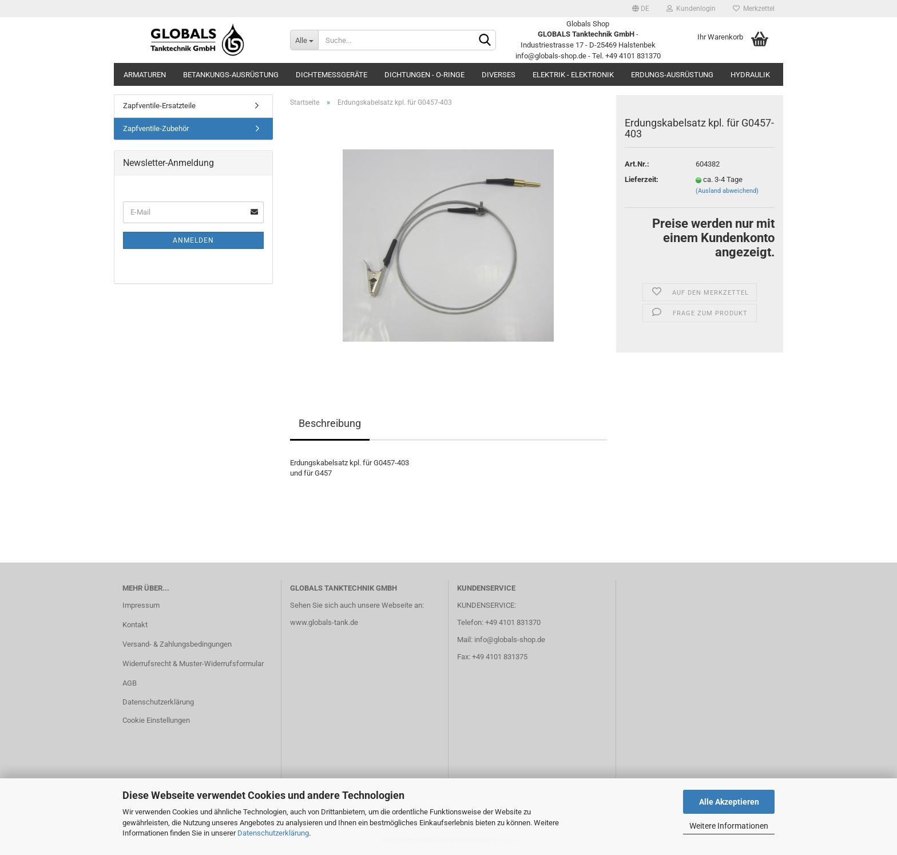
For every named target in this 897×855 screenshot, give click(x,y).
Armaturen (145, 74)
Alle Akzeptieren (729, 801)
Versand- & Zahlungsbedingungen (177, 644)
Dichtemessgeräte (331, 74)
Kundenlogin (691, 9)
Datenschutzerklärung (273, 833)
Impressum (141, 605)
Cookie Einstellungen (156, 720)
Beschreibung (330, 423)
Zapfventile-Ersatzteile (159, 105)
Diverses (498, 74)
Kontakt (135, 624)
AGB (129, 683)
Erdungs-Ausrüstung (672, 74)
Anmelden (193, 240)
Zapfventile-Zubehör (156, 128)
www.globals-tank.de (324, 622)
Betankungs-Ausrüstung (231, 74)
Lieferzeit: (641, 179)
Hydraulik (750, 74)
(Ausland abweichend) (727, 191)
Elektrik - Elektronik (573, 74)
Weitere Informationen (728, 825)
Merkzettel (754, 9)
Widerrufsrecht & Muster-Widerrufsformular (193, 663)
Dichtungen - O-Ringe (424, 74)
